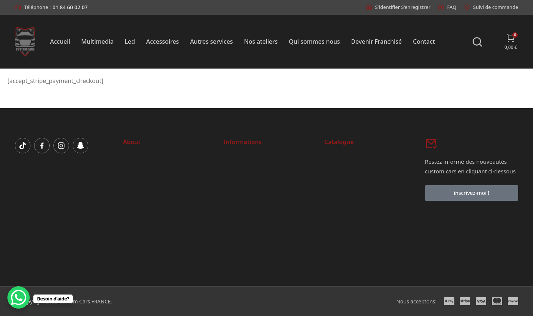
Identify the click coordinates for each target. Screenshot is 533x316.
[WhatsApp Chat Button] (18, 297)
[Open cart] (510, 42)
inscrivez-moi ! (471, 192)
